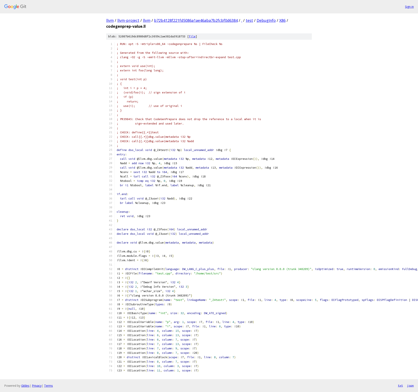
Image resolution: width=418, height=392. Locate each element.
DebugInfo (266, 20)
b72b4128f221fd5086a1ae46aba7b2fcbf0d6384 (196, 20)
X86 (282, 20)
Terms (48, 386)
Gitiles (25, 386)
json (410, 385)
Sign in (409, 7)
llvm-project (128, 20)
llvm (110, 20)
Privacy (37, 386)
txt (400, 385)
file (192, 36)
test (249, 20)
